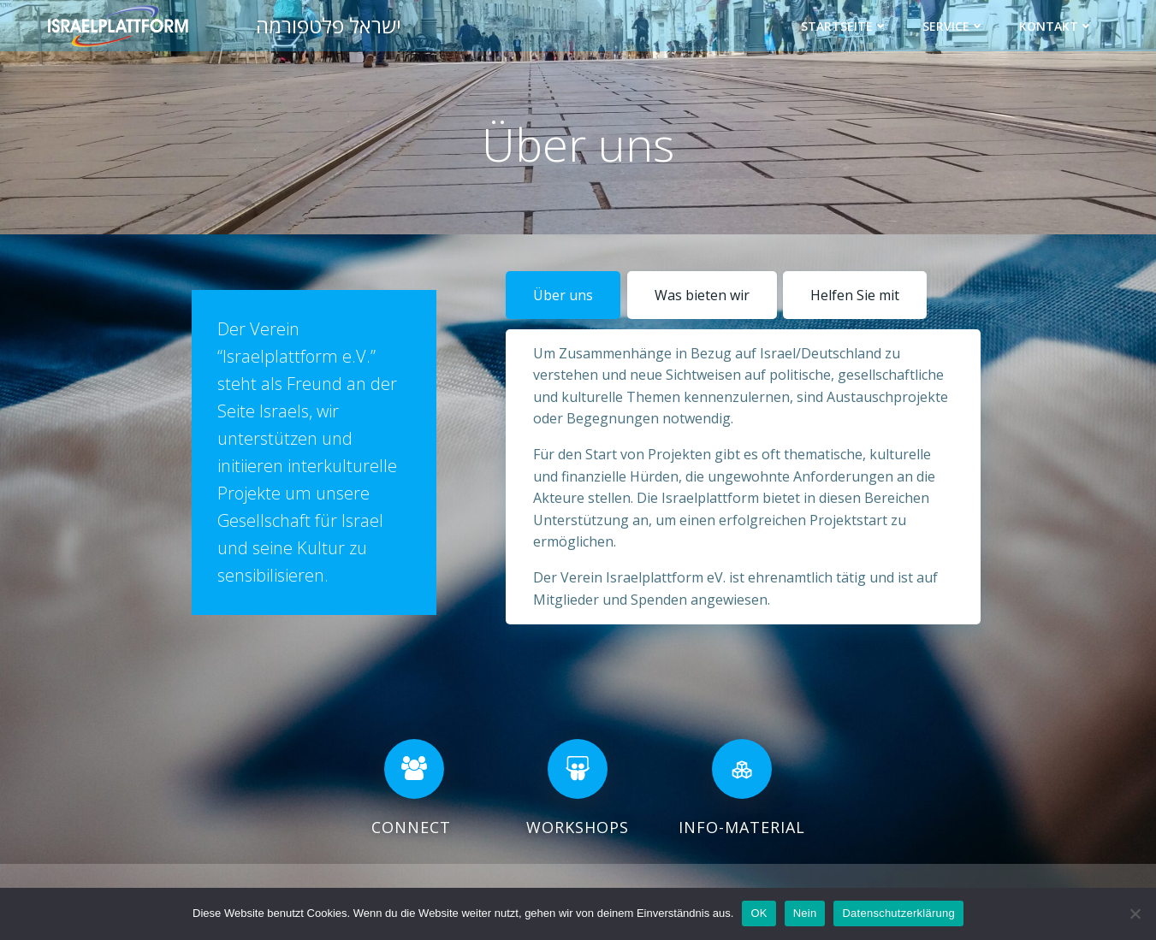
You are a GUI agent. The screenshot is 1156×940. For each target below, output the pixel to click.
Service (954, 25)
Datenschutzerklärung (898, 913)
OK (758, 913)
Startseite (845, 25)
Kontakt (1057, 25)
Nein (805, 913)
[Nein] (1134, 913)
